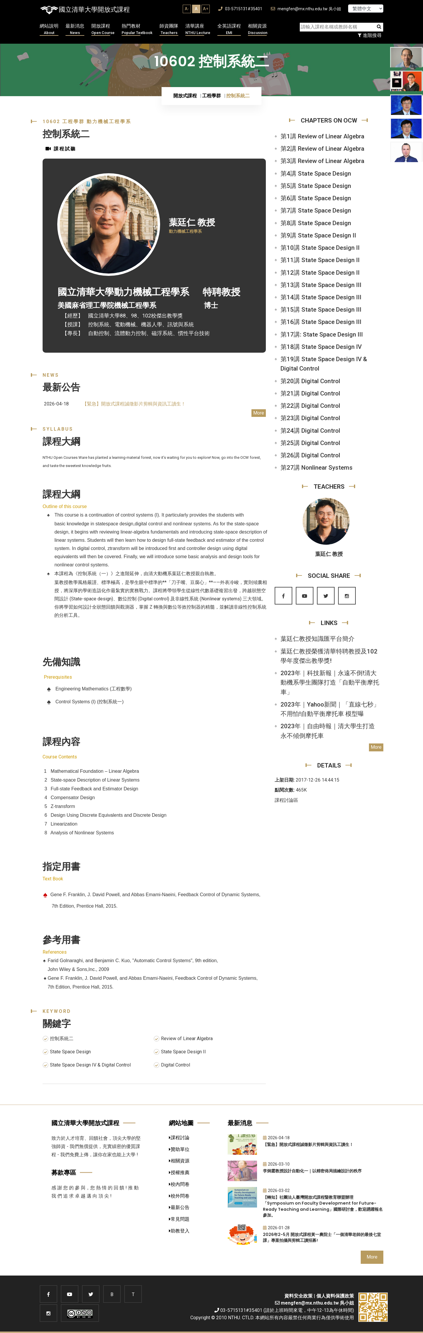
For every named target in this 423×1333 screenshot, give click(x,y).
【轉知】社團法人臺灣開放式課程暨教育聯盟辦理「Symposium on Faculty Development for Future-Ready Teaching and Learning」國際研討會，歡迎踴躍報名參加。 (323, 1206)
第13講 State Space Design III (321, 284)
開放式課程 (185, 96)
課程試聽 (61, 149)
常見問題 (179, 1219)
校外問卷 (179, 1196)
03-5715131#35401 (240, 8)
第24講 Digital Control (310, 430)
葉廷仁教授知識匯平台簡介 (318, 638)
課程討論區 (286, 800)
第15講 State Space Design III (321, 309)
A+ (205, 8)
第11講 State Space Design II (320, 260)
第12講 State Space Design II (320, 272)
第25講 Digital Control (310, 442)
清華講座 (197, 29)
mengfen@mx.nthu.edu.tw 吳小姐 (306, 8)
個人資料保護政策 (335, 1296)
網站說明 (49, 29)
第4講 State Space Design (316, 173)
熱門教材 (137, 29)
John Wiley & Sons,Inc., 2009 (78, 969)
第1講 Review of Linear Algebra (322, 136)
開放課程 (103, 29)
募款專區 (63, 1172)
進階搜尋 (370, 35)
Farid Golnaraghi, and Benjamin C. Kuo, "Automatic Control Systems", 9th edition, (133, 960)
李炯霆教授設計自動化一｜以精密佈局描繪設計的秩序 (312, 1171)
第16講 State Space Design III (321, 321)
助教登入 (179, 1231)
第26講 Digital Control (310, 455)
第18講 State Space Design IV (321, 346)
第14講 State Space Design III (321, 297)
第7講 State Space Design (316, 210)
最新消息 (75, 29)
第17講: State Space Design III (322, 334)
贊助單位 (179, 1149)
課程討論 (179, 1137)
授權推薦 (179, 1172)
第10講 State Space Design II (320, 247)
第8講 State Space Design (316, 223)
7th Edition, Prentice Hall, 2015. (80, 986)
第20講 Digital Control (310, 381)
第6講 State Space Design (316, 198)
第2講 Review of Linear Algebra (322, 148)
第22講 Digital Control (310, 405)
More (258, 413)
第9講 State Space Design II (318, 235)
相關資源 (257, 29)
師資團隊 (169, 29)
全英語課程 (229, 29)
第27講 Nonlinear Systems (316, 467)
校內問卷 (179, 1184)
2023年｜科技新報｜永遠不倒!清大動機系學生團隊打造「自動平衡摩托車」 (330, 682)
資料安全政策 (298, 1296)
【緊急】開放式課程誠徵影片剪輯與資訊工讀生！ (134, 404)
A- (187, 8)
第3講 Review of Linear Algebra (322, 160)
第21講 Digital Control (310, 393)
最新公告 (179, 1207)
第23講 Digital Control (310, 418)
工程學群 (211, 96)
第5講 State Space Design (316, 185)
